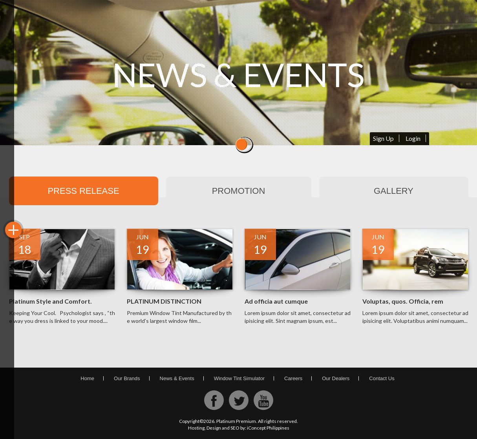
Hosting (196, 428)
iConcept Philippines (268, 428)
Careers (293, 378)
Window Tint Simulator (239, 378)
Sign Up (383, 138)
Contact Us (381, 378)
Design (214, 428)
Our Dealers (335, 378)
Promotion (238, 191)
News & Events (177, 378)
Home (87, 378)
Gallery (393, 191)
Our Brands (127, 378)
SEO (234, 428)
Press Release (83, 191)
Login (413, 138)
